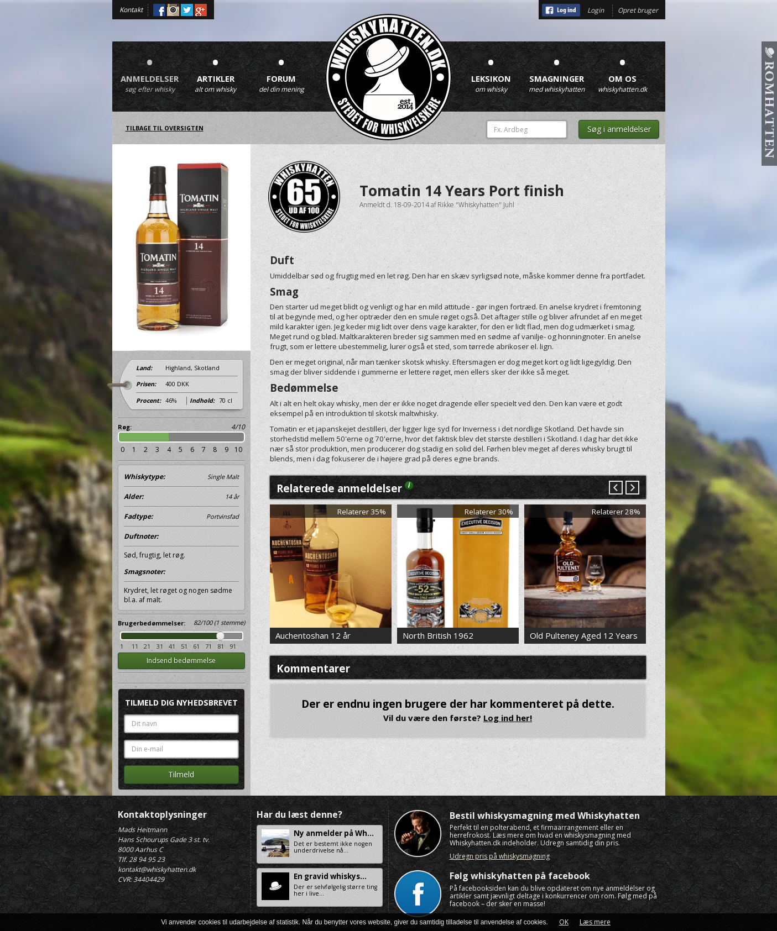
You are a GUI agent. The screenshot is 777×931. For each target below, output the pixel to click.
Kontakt (131, 9)
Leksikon (491, 72)
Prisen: (146, 384)
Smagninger (557, 72)
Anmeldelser (150, 72)
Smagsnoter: (144, 571)
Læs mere (595, 922)
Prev (615, 488)
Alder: (181, 497)
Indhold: (202, 400)
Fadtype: (181, 517)
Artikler (216, 72)
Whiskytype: (181, 477)
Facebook (159, 10)
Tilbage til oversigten (165, 128)
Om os (623, 72)
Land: (144, 368)
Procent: (148, 400)
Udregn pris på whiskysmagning (500, 856)
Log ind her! (507, 717)
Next (631, 488)
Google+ (201, 10)
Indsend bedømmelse (181, 660)
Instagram (173, 10)
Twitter (187, 10)
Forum (281, 72)
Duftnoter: (141, 536)
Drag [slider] (220, 636)
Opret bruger (638, 10)
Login (595, 10)
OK (564, 922)
